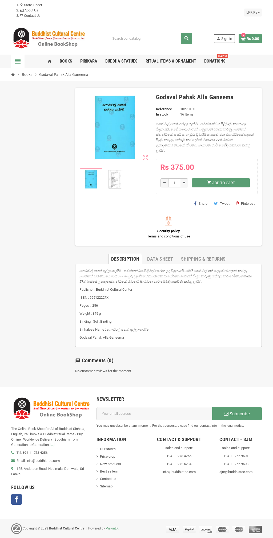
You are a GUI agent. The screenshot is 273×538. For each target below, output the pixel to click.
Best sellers (109, 471)
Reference (164, 109)
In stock (162, 114)
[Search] (150, 38)
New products (110, 464)
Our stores (108, 449)
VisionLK (112, 528)
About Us (29, 10)
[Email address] (154, 413)
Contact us (108, 479)
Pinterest (245, 203)
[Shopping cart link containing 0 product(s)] (250, 38)
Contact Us (30, 16)
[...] (52, 445)
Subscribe (237, 413)
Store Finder (31, 5)
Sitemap (106, 486)
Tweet (222, 203)
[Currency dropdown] (253, 13)
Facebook (16, 499)
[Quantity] (174, 183)
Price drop (107, 456)
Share (200, 203)
